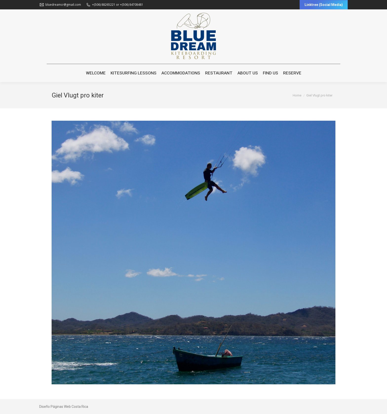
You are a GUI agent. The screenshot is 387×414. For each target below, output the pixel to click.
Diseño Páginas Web (55, 407)
